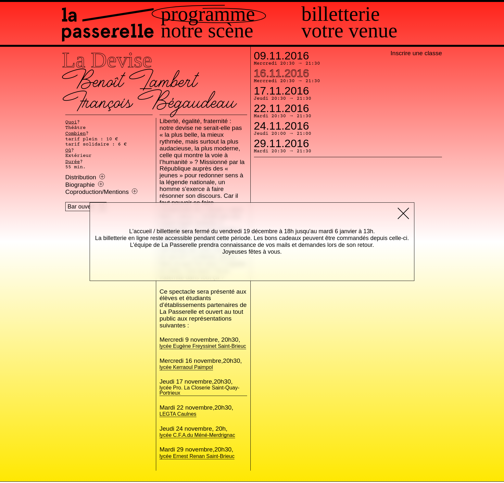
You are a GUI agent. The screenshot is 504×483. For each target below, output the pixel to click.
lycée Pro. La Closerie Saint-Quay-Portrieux (203, 390)
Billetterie (354, 14)
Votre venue (363, 30)
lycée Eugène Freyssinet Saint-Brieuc (202, 346)
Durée (72, 162)
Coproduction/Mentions (101, 192)
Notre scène (235, 30)
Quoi (71, 122)
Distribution (85, 177)
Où (68, 150)
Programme (236, 14)
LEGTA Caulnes (177, 414)
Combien (75, 133)
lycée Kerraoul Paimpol (186, 367)
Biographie (84, 185)
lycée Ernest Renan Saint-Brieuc (196, 456)
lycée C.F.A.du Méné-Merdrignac (197, 435)
